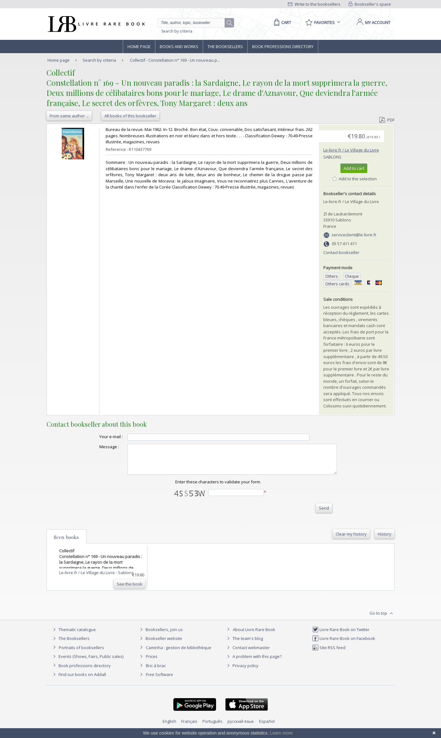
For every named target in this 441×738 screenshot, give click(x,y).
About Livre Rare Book (254, 635)
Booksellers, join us (160, 635)
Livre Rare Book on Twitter (341, 635)
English (169, 727)
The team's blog (244, 644)
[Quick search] (194, 23)
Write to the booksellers (314, 4)
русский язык (240, 727)
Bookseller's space (370, 4)
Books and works (179, 46)
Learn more (281, 732)
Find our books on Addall (78, 680)
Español (267, 727)
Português (212, 727)
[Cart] (281, 22)
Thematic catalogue (73, 635)
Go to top (382, 619)
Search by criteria (176, 31)
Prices (152, 662)
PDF (387, 120)
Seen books (66, 543)
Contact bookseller (341, 252)
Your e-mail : (98, 436)
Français (189, 727)
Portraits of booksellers (81, 653)
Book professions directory (283, 46)
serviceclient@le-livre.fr (354, 235)
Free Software (159, 680)
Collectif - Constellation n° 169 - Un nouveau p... (175, 60)
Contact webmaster (247, 653)
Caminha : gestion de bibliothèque (178, 653)
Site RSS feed (328, 653)
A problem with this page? (253, 662)
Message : (96, 447)
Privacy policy (241, 671)
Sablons (332, 157)
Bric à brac (156, 671)
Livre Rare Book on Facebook (343, 644)
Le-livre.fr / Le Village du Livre (351, 150)
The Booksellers (225, 46)
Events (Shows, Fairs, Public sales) (87, 662)
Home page (139, 46)
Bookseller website (160, 644)
